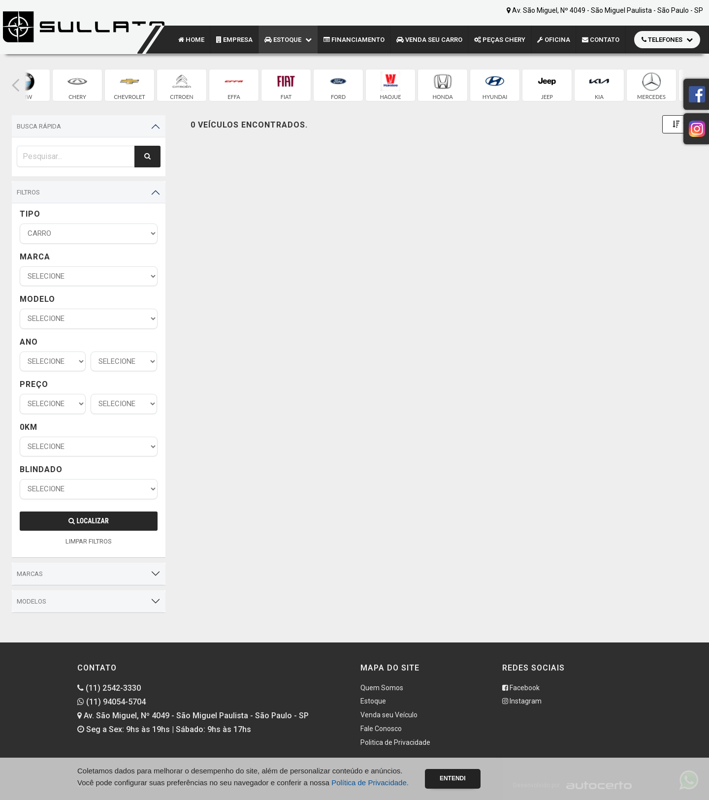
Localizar (88, 521)
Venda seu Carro (429, 39)
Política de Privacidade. (370, 782)
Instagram (522, 701)
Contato (600, 39)
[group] (77, 85)
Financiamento (354, 39)
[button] (16, 85)
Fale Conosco (381, 729)
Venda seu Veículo (389, 715)
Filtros (28, 192)
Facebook (521, 688)
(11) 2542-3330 (109, 688)
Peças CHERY (499, 39)
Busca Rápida (39, 126)
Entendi (453, 778)
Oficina (553, 39)
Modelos (31, 601)
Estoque (373, 701)
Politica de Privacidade (395, 742)
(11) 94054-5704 (111, 701)
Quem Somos (381, 688)
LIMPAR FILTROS (88, 541)
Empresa (234, 39)
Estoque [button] (288, 39)
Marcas (30, 573)
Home (191, 39)
